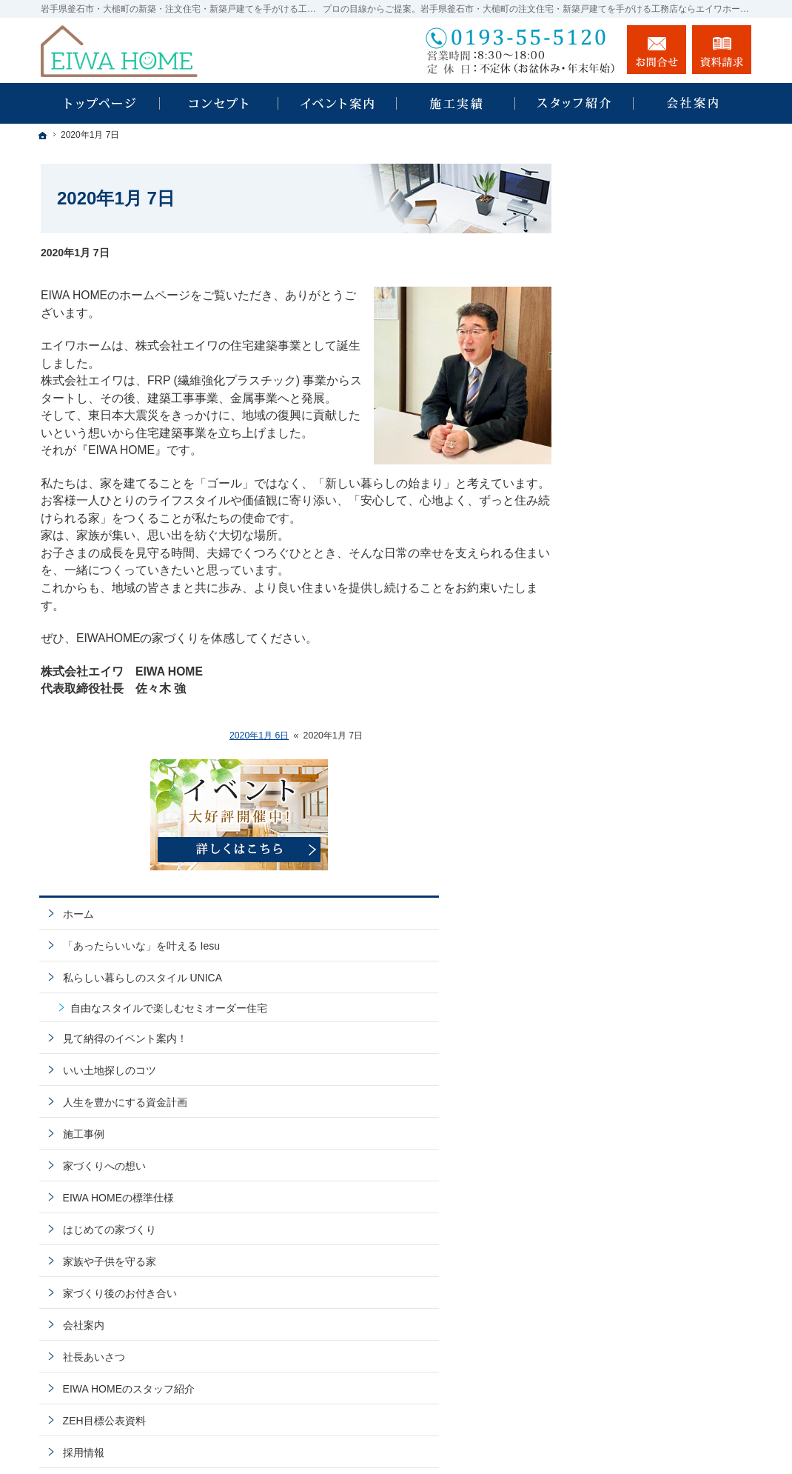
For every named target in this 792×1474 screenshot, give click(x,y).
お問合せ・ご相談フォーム (662, 1368)
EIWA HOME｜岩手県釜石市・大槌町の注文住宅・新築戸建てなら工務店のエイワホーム (494, 1428)
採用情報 (618, 896)
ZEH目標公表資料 (638, 864)
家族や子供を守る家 (644, 705)
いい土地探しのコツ (644, 513)
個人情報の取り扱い (644, 1024)
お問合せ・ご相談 (638, 960)
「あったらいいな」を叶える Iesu (664, 357)
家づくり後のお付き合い (654, 737)
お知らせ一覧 (628, 992)
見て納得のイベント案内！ (659, 481)
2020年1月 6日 (259, 735)
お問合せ (656, 49)
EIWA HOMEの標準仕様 (652, 641)
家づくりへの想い (638, 609)
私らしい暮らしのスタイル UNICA (659, 402)
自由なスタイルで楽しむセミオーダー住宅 (672, 444)
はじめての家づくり (644, 673)
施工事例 (618, 577)
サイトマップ (628, 1055)
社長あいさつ (628, 801)
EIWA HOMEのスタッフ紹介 (663, 832)
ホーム (612, 318)
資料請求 (618, 928)
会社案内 (618, 769)
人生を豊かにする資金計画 (659, 545)
